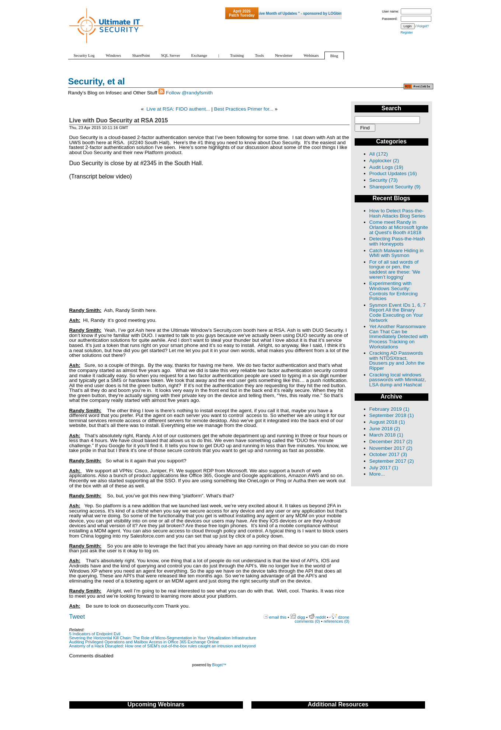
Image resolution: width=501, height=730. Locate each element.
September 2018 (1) (391, 415)
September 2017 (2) (391, 461)
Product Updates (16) (393, 173)
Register (407, 32)
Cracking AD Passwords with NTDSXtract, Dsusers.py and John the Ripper (397, 360)
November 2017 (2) (391, 448)
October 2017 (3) (388, 454)
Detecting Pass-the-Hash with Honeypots (397, 241)
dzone (343, 617)
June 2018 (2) (384, 428)
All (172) (378, 154)
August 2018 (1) (387, 422)
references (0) (336, 621)
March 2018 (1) (386, 435)
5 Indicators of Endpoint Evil (95, 634)
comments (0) (307, 621)
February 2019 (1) (389, 409)
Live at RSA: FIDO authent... (178, 109)
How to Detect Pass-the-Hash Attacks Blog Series (397, 213)
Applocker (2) (384, 160)
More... (377, 474)
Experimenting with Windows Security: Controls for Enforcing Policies (393, 291)
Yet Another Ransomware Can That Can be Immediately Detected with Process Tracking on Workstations (398, 336)
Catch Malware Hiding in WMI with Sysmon (396, 253)
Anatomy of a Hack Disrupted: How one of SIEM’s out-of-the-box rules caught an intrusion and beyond (162, 646)
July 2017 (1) (384, 467)
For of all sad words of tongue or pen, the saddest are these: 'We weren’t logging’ (394, 269)
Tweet (77, 616)
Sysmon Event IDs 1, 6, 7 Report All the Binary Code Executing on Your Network (397, 312)
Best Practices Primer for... (244, 109)
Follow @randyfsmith (189, 92)
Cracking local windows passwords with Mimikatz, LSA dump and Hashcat (397, 379)
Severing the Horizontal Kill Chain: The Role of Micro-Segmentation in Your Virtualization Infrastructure (162, 638)
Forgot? (423, 26)
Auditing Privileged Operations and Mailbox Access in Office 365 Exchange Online (144, 642)
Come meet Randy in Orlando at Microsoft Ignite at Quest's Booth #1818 (398, 227)
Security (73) (383, 180)
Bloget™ (219, 665)
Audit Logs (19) (386, 167)
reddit (321, 617)
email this (277, 617)
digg (301, 617)
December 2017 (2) (391, 441)
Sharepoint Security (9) (395, 187)
